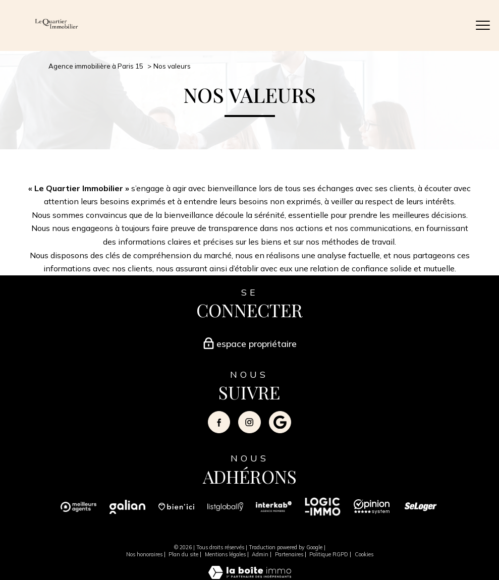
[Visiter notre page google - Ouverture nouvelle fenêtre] (280, 422)
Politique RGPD (328, 554)
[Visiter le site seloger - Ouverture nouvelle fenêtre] (420, 511)
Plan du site (183, 554)
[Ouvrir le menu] (483, 26)
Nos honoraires (144, 554)
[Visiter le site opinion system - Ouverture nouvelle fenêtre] (371, 511)
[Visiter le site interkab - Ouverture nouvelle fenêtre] (273, 511)
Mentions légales (225, 554)
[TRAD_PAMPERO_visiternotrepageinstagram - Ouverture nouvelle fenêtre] (249, 422)
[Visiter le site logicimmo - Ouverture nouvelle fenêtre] (322, 511)
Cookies (364, 554)
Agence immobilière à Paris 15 (95, 66)
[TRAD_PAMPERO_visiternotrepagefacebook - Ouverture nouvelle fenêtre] (219, 422)
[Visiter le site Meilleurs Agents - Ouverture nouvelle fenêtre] (78, 511)
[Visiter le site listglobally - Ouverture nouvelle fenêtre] (225, 511)
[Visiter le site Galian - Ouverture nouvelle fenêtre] (127, 511)
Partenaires (289, 554)
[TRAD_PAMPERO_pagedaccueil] (56, 28)
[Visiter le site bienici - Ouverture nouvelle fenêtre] (176, 511)
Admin (260, 554)
